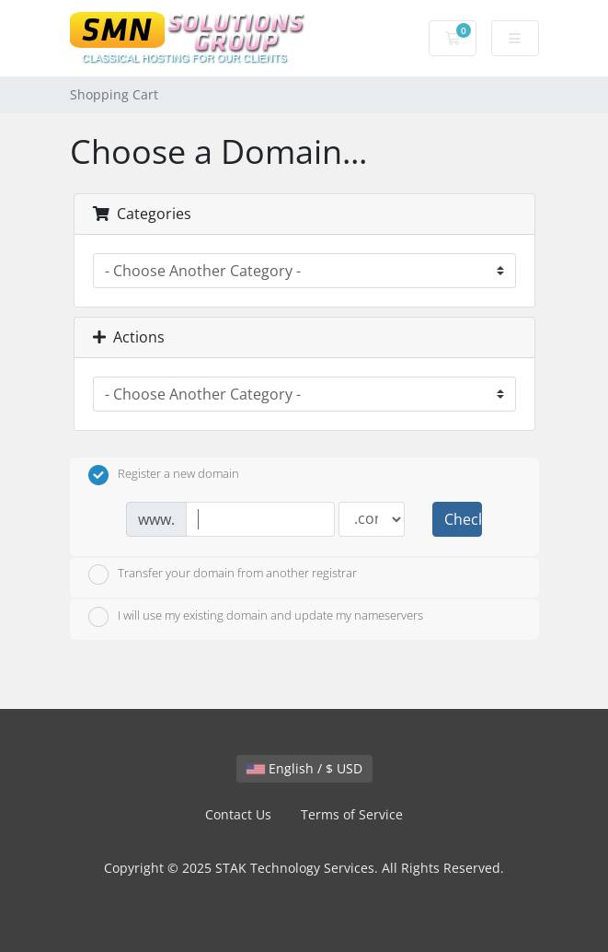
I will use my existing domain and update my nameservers (255, 617)
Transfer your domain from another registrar (222, 574)
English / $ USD (304, 768)
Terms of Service (352, 814)
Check (462, 519)
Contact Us (238, 814)
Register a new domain (163, 475)
